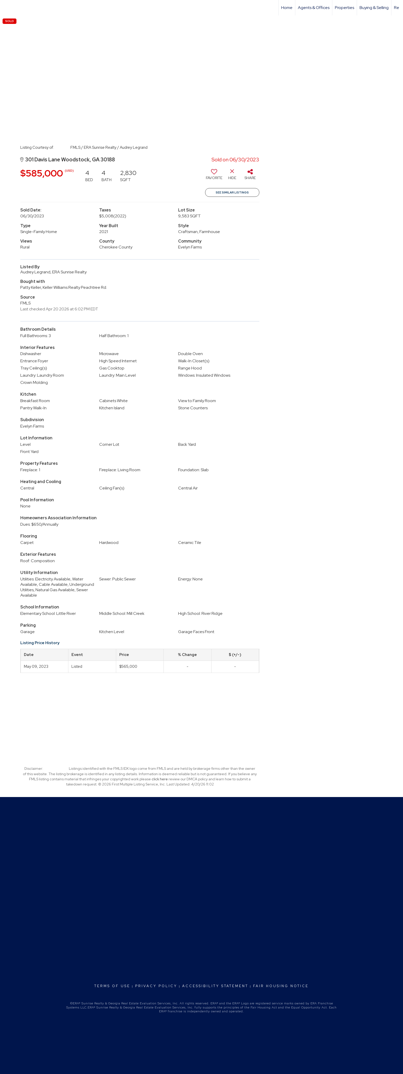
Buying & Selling (374, 7)
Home (286, 7)
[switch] (214, 176)
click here (160, 779)
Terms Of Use (112, 986)
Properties (344, 7)
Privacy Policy (156, 986)
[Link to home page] (6, 7)
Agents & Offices (313, 7)
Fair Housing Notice (281, 986)
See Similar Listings (232, 192)
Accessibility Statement (215, 986)
